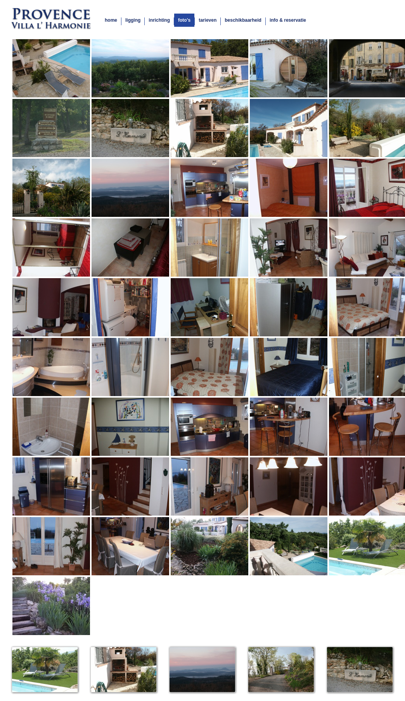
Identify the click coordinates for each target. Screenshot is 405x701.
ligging (132, 20)
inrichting (159, 20)
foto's (184, 20)
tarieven (207, 20)
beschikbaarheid (243, 20)
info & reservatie (288, 20)
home (111, 20)
